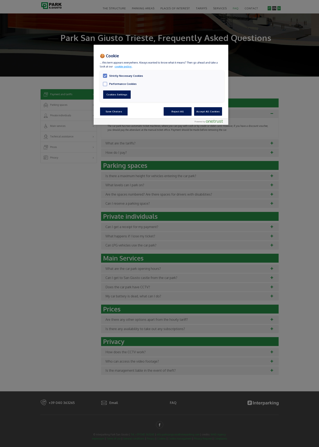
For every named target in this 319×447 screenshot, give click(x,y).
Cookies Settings (116, 94)
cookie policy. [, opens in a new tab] (123, 66)
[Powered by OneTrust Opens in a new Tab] (210, 122)
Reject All (178, 111)
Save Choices (114, 111)
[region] (161, 85)
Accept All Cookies (208, 111)
